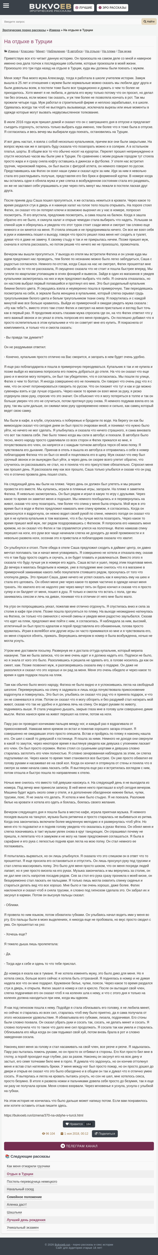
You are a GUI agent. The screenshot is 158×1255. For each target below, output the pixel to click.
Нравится (79, 1124)
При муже (124, 51)
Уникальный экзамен (23, 1227)
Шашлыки (14, 1212)
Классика (27, 51)
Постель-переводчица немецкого (32, 1181)
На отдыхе (92, 51)
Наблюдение (56, 51)
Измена (54, 30)
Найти (149, 21)
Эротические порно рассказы (24, 30)
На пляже (108, 51)
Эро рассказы (112, 7)
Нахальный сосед (20, 1189)
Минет (40, 51)
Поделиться (105, 1133)
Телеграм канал (79, 1146)
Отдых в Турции (20, 1174)
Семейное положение (24, 1197)
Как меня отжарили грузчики (28, 1166)
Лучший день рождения (26, 1220)
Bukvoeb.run (62, 1244)
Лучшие (83, 7)
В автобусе (75, 51)
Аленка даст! (17, 1204)
